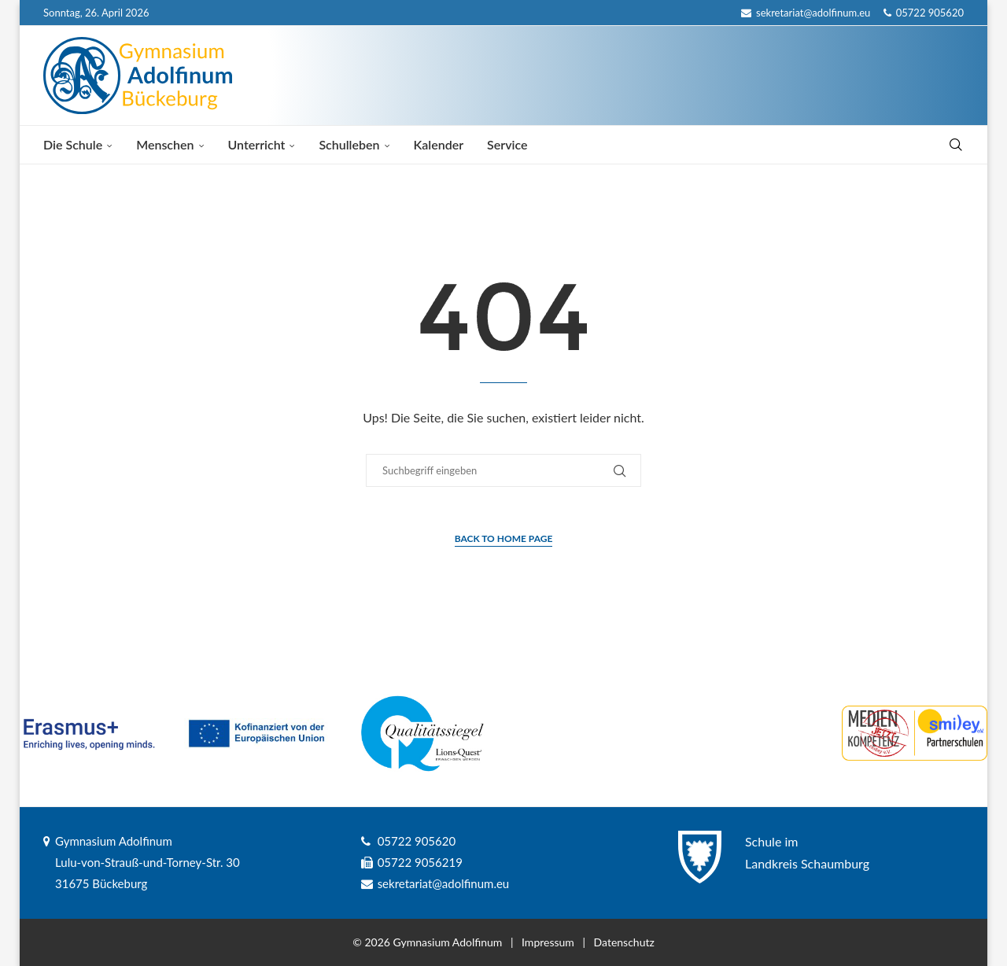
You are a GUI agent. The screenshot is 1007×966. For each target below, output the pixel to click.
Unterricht (257, 144)
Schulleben (349, 144)
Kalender (439, 144)
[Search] (956, 145)
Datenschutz (624, 942)
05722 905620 (923, 12)
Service (507, 144)
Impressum (548, 942)
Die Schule (72, 144)
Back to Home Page (504, 538)
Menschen (165, 144)
